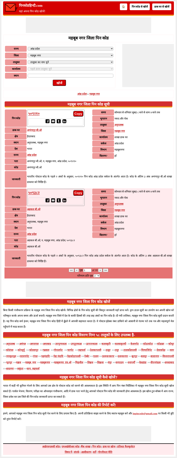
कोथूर (171, 343)
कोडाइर (160, 343)
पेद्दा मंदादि (58, 356)
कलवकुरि (106, 343)
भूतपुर (9, 362)
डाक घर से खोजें (161, 6)
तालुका (16, 62)
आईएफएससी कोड (51, 446)
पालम (95, 356)
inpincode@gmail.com (145, 413)
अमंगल (22, 343)
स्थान (16, 75)
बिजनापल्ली (168, 356)
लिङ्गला (100, 362)
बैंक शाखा (85, 446)
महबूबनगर (45, 362)
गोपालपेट (58, 350)
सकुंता (20, 368)
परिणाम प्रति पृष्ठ (85, 275)
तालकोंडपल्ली (130, 350)
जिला (16, 55)
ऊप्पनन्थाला (91, 343)
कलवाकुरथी (120, 343)
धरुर (172, 350)
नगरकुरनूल (11, 356)
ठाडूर (108, 350)
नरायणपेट (24, 356)
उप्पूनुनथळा (76, 343)
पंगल (35, 356)
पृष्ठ (81, 270)
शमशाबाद (169, 362)
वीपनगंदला (155, 362)
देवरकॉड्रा (161, 350)
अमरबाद (47, 343)
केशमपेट (135, 343)
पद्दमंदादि (45, 356)
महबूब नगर (94, 94)
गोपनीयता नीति (105, 452)
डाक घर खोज (109, 446)
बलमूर (144, 356)
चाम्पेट (70, 350)
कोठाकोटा (148, 343)
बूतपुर (134, 356)
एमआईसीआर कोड (70, 446)
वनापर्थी (131, 362)
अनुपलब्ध (118, 124)
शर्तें (94, 452)
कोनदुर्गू (21, 350)
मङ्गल (18, 362)
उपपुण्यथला (61, 343)
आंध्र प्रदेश (82, 94)
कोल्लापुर (33, 350)
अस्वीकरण (86, 452)
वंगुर (110, 362)
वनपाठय (120, 362)
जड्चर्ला (81, 350)
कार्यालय (16, 69)
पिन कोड (96, 446)
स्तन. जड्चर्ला (33, 368)
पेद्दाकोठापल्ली (74, 356)
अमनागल (34, 343)
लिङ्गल (90, 362)
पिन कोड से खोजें (140, 6)
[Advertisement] (88, 25)
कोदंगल (9, 350)
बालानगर (154, 356)
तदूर (117, 350)
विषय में (68, 452)
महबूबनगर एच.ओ (62, 362)
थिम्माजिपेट (146, 350)
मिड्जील (79, 362)
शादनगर (10, 368)
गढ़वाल (46, 350)
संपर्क (76, 452)
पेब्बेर (86, 356)
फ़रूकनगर (123, 356)
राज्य (16, 48)
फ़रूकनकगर (108, 356)
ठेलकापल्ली (95, 350)
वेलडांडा (142, 362)
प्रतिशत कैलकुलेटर (126, 446)
